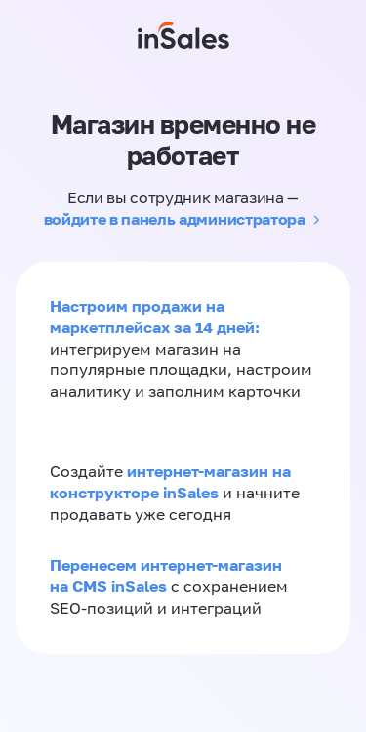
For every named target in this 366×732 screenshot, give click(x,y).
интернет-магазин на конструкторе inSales (170, 481)
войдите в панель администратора (174, 219)
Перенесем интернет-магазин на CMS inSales (166, 575)
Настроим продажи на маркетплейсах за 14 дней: (155, 316)
